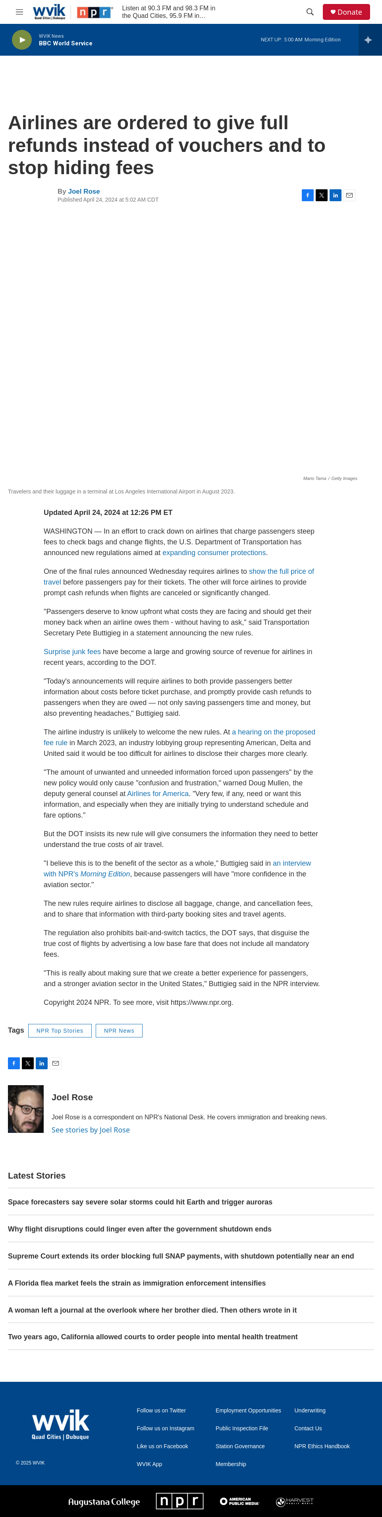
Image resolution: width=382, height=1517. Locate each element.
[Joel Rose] (26, 1109)
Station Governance (240, 1446)
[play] (21, 40)
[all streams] (370, 40)
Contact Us (308, 1429)
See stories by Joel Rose (91, 1129)
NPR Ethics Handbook (322, 1446)
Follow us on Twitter (161, 1411)
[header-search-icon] (310, 12)
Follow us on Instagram (166, 1429)
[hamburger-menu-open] (19, 12)
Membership (231, 1464)
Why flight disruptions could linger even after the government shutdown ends (140, 1229)
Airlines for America (158, 794)
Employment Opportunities (248, 1411)
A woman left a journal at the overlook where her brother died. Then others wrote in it (152, 1310)
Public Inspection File (242, 1429)
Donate (350, 12)
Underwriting (310, 1411)
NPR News (119, 1031)
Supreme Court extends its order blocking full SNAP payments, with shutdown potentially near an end (181, 1256)
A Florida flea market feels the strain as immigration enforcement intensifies (137, 1283)
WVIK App (149, 1464)
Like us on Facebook (162, 1446)
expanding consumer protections (214, 553)
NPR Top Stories (60, 1031)
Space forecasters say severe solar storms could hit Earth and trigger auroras (140, 1202)
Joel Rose (84, 191)
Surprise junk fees (72, 652)
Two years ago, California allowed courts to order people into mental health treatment (153, 1337)
